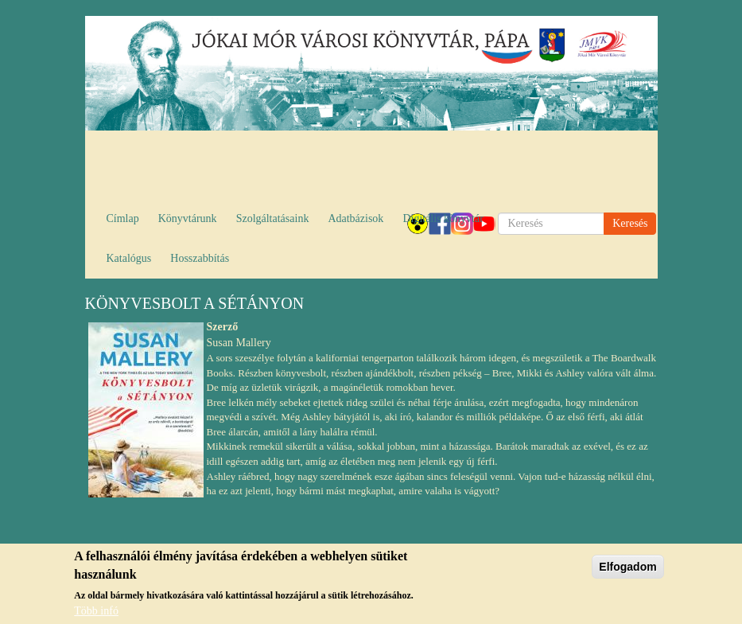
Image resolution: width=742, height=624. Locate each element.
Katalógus (129, 258)
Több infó (96, 612)
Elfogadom (627, 568)
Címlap (123, 218)
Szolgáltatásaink (272, 218)
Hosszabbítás (199, 258)
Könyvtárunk (187, 218)
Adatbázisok (355, 218)
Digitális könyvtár (443, 218)
